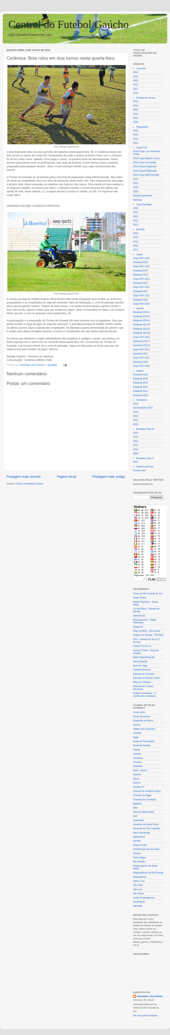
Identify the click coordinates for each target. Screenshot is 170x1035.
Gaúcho (137, 774)
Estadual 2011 (140, 291)
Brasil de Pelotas (142, 745)
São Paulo (138, 893)
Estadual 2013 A (141, 329)
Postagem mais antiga (109, 477)
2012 (135, 84)
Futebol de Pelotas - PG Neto (148, 635)
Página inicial (66, 477)
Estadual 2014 (140, 270)
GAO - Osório (140, 770)
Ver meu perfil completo (145, 1015)
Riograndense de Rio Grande (148, 872)
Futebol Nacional (142, 669)
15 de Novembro (141, 716)
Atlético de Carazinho (144, 729)
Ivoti (135, 816)
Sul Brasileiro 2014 (143, 407)
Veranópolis (139, 902)
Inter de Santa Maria (143, 812)
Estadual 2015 (140, 262)
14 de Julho (139, 712)
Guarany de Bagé (142, 795)
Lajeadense (139, 836)
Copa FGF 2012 (141, 287)
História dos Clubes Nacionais (143, 687)
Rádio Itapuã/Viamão (144, 657)
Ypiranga (137, 906)
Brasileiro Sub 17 (145, 458)
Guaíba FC (138, 787)
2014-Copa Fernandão (145, 162)
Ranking (137, 200)
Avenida (137, 733)
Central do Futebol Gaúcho (68, 24)
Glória (136, 779)
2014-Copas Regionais (145, 166)
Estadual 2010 (140, 299)
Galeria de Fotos (145, 466)
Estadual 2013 (140, 274)
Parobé (137, 841)
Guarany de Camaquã (144, 799)
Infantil (139, 371)
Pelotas (137, 853)
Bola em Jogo (140, 665)
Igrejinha (137, 803)
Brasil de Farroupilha (143, 741)
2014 (135, 76)
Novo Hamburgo (141, 832)
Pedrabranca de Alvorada (146, 849)
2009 (135, 191)
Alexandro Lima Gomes (150, 996)
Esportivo (138, 766)
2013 (135, 80)
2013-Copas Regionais (145, 171)
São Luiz (137, 889)
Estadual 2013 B (141, 333)
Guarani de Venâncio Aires (147, 791)
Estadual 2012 (140, 283)
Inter (135, 807)
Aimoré (136, 725)
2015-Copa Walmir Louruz (146, 158)
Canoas (137, 753)
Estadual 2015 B (141, 316)
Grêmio (137, 783)
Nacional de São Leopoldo (146, 828)
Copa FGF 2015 (141, 258)
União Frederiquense (144, 897)
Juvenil (140, 308)
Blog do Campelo (142, 682)
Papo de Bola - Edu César (146, 631)
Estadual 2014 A (141, 320)
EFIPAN (140, 229)
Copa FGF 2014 (141, 266)
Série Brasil (139, 615)
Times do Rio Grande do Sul (147, 593)
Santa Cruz (139, 881)
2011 (135, 89)
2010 (135, 93)
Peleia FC (138, 627)
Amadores (141, 400)
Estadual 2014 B (141, 324)
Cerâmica (138, 758)
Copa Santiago (144, 204)
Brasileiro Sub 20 (145, 429)
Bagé (135, 737)
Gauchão (141, 68)
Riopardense (139, 877)
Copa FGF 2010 (141, 304)
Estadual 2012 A (141, 341)
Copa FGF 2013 (141, 279)
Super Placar (140, 597)
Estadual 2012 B (141, 345)
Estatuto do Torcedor (143, 674)
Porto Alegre (139, 857)
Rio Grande (139, 861)
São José (138, 885)
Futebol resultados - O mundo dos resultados (144, 694)
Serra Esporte (140, 661)
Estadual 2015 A (141, 312)
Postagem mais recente (23, 477)
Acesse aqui (139, 470)
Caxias (136, 749)
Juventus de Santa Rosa (145, 824)
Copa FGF (141, 147)
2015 (135, 72)
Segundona (142, 127)
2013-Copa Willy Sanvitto (146, 175)
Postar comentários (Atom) (29, 483)
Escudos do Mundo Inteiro (146, 678)
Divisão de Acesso (145, 98)
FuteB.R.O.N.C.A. (142, 646)
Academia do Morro (143, 720)
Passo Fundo (140, 845)
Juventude (138, 820)
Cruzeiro (137, 762)
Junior (139, 254)
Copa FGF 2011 (141, 295)
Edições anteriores (142, 195)
